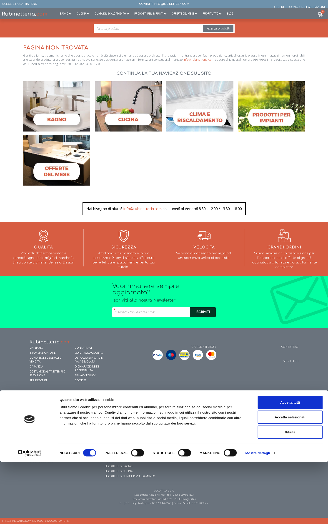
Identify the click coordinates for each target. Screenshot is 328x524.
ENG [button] (34, 3)
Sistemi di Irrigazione (270, 442)
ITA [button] (27, 3)
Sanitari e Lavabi (41, 411)
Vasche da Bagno (42, 421)
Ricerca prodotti (218, 28)
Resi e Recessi (38, 380)
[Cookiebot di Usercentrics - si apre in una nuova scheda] (29, 515)
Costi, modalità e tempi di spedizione (48, 373)
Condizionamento (193, 401)
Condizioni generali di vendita (46, 359)
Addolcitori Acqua (269, 406)
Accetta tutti (290, 464)
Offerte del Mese (183, 13)
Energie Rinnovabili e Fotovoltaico (280, 447)
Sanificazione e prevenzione (50, 442)
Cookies (80, 380)
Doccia (35, 416)
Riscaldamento (191, 406)
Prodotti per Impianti (148, 13)
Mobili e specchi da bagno (48, 426)
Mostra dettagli (257, 515)
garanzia (36, 366)
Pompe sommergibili (269, 426)
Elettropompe (265, 416)
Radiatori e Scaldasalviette (200, 411)
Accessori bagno (42, 401)
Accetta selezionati (290, 479)
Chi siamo (36, 348)
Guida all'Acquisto (89, 353)
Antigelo (261, 411)
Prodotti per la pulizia (46, 437)
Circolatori (264, 421)
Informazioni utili (43, 353)
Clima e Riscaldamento (110, 13)
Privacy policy (85, 375)
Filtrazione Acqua (118, 406)
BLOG (230, 13)
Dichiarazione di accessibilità (87, 368)
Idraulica (262, 401)
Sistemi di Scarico (42, 431)
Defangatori (264, 437)
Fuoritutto (210, 13)
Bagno (64, 13)
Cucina (81, 13)
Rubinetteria (39, 406)
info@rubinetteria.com (198, 59)
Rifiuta (290, 494)
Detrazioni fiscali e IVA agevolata (89, 359)
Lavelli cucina (115, 411)
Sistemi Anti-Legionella (271, 431)
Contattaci (83, 348)
